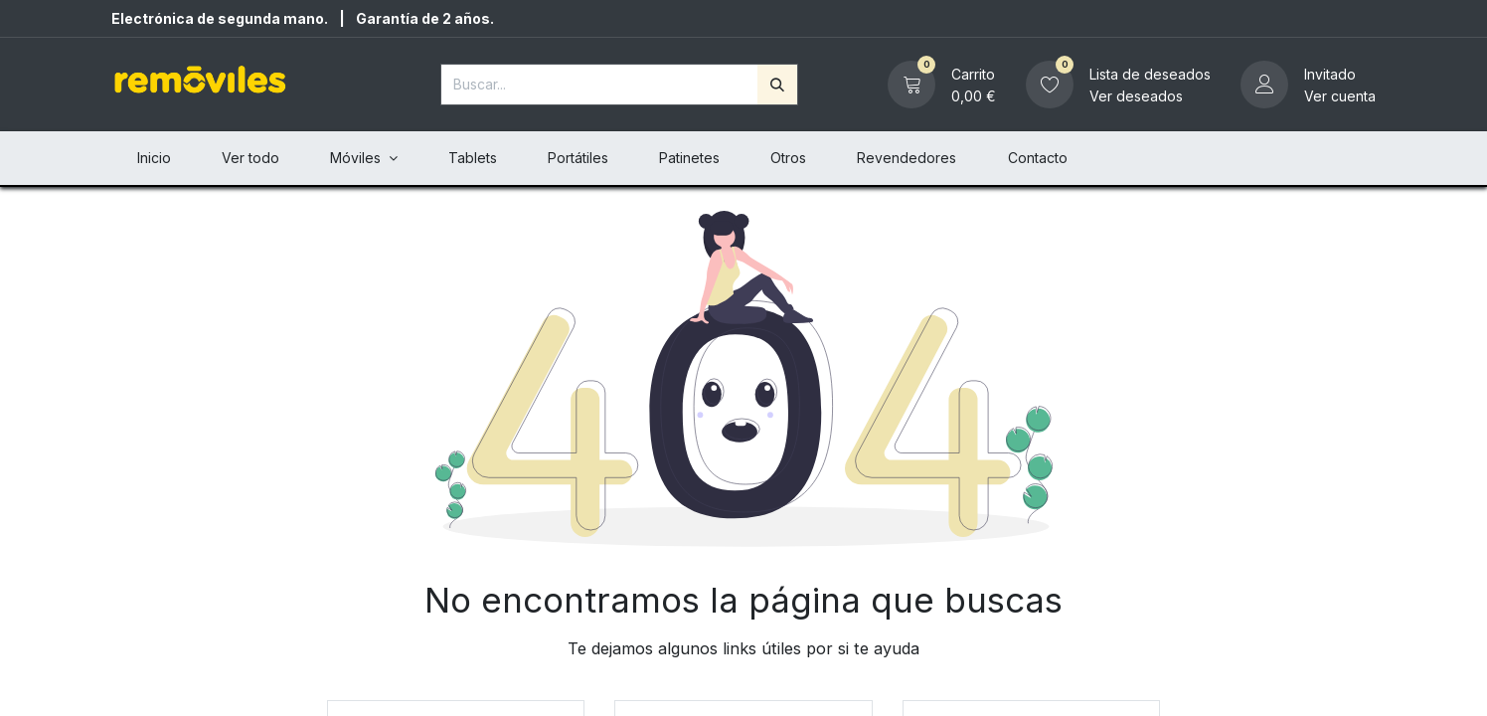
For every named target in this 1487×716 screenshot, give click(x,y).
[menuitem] (153, 157)
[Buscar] (777, 84)
